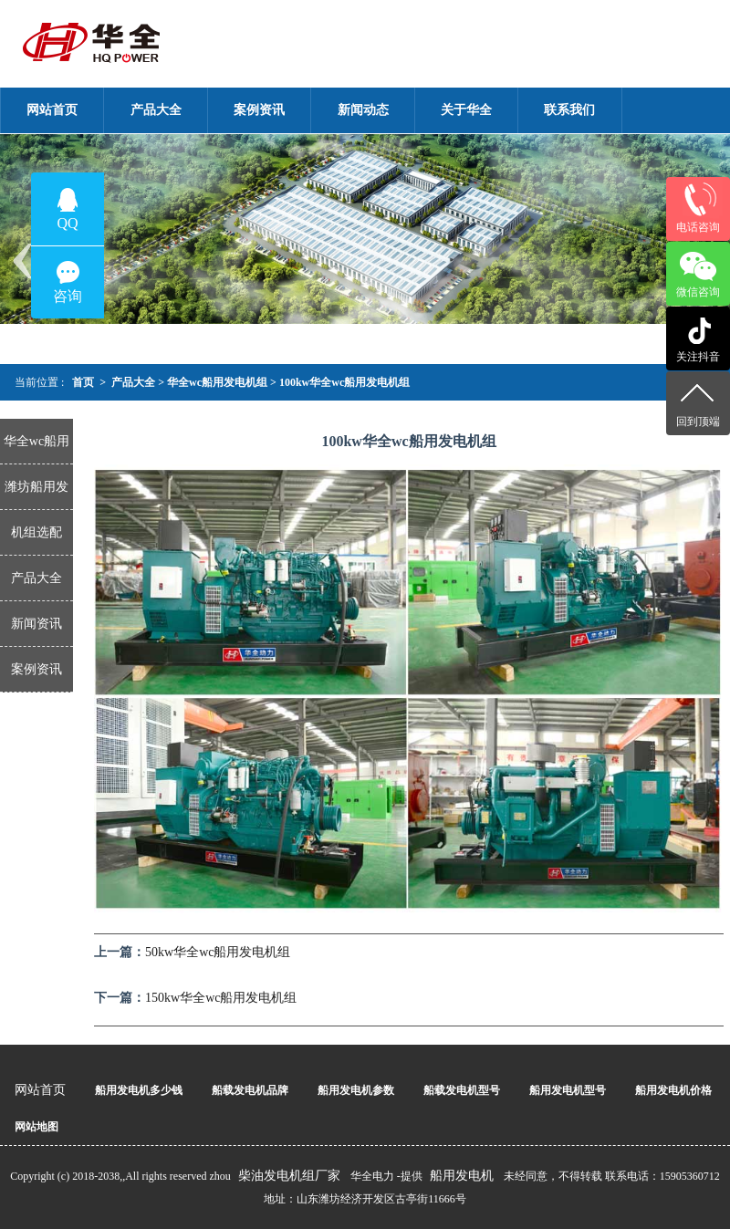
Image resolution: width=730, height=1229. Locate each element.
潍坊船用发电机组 (36, 495)
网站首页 (40, 1090)
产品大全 (133, 382)
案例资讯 (36, 669)
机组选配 (36, 532)
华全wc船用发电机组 (217, 382)
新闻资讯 (36, 623)
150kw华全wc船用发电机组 (221, 998)
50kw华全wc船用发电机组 (217, 952)
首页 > (89, 382)
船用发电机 (462, 1175)
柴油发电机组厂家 (289, 1175)
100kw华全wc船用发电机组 (350, 382)
